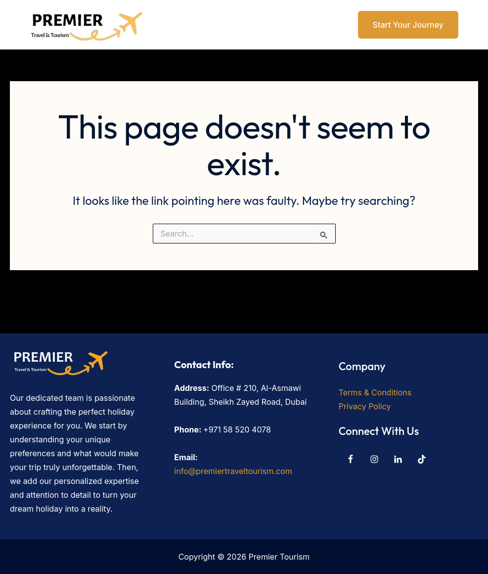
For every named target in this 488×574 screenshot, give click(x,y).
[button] (402, 25)
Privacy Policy (365, 406)
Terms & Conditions (375, 392)
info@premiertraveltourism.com (233, 471)
